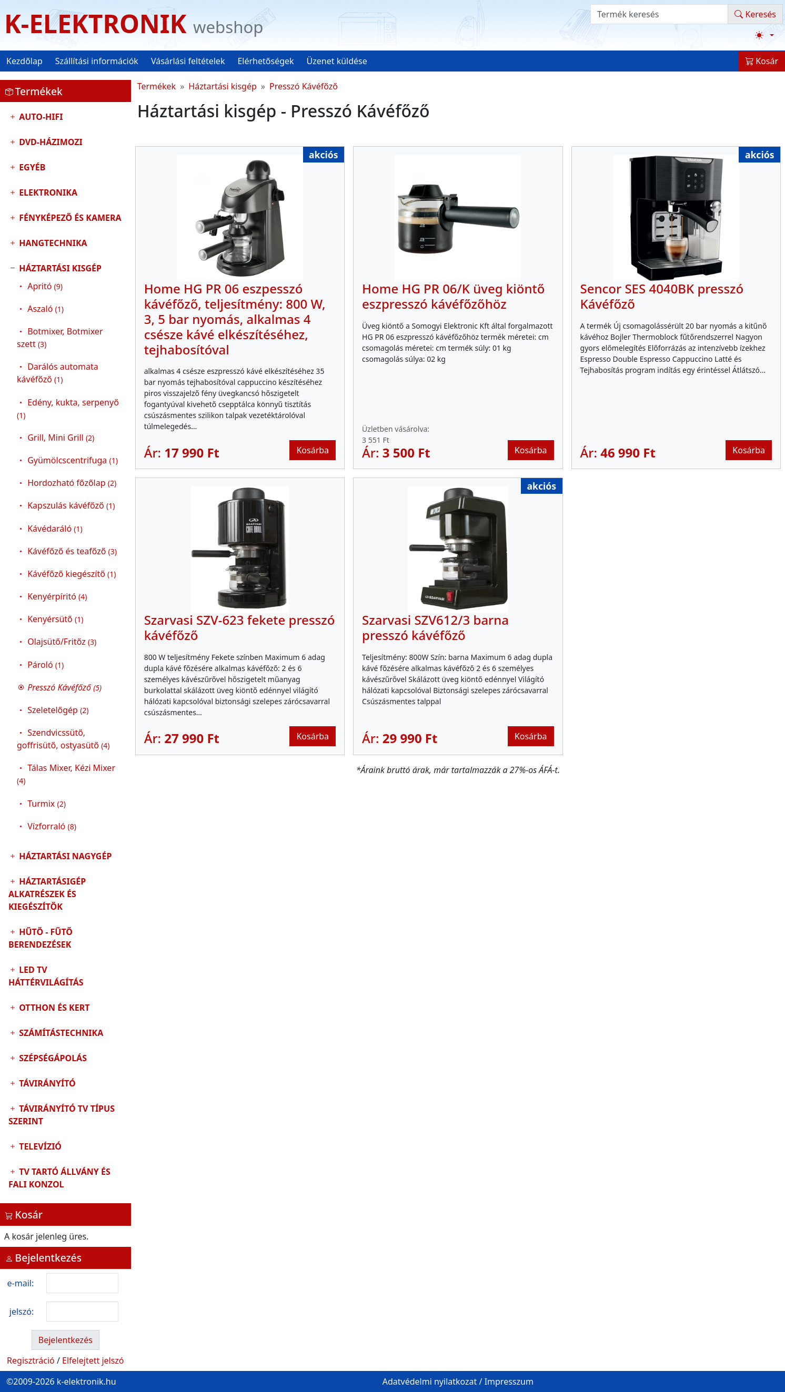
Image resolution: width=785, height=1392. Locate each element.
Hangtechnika (52, 243)
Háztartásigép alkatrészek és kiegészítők (47, 894)
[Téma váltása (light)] (764, 35)
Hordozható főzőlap (71, 483)
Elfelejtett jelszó (93, 1360)
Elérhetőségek (265, 61)
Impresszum (509, 1381)
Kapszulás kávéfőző (71, 505)
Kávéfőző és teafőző (72, 551)
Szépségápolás (52, 1058)
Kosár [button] (761, 61)
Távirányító (46, 1083)
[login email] (82, 1283)
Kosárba (312, 450)
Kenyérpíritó (57, 596)
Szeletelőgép (57, 710)
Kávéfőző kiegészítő (71, 574)
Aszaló (45, 308)
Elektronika (47, 192)
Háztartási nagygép (64, 856)
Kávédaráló (55, 528)
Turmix (46, 803)
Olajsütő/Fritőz (61, 641)
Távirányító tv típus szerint (61, 1115)
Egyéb (31, 167)
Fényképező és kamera (69, 217)
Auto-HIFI (40, 117)
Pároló (45, 664)
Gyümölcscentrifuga (72, 460)
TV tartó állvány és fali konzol (59, 1178)
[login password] (82, 1312)
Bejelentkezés (65, 1340)
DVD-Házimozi (50, 142)
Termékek (156, 86)
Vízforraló (51, 826)
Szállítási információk (96, 61)
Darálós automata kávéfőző (57, 373)
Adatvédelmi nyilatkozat (430, 1381)
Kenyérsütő (55, 619)
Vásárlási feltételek (188, 61)
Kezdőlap (24, 61)
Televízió (39, 1146)
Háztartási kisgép (65, 549)
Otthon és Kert (53, 1007)
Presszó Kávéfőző (303, 86)
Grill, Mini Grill (60, 437)
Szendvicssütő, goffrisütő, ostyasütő (63, 739)
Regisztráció (31, 1360)
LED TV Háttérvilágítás (46, 976)
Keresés (755, 14)
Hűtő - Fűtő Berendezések (40, 938)
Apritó (45, 286)
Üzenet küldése (337, 61)
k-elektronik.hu (86, 1381)
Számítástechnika (60, 1033)
